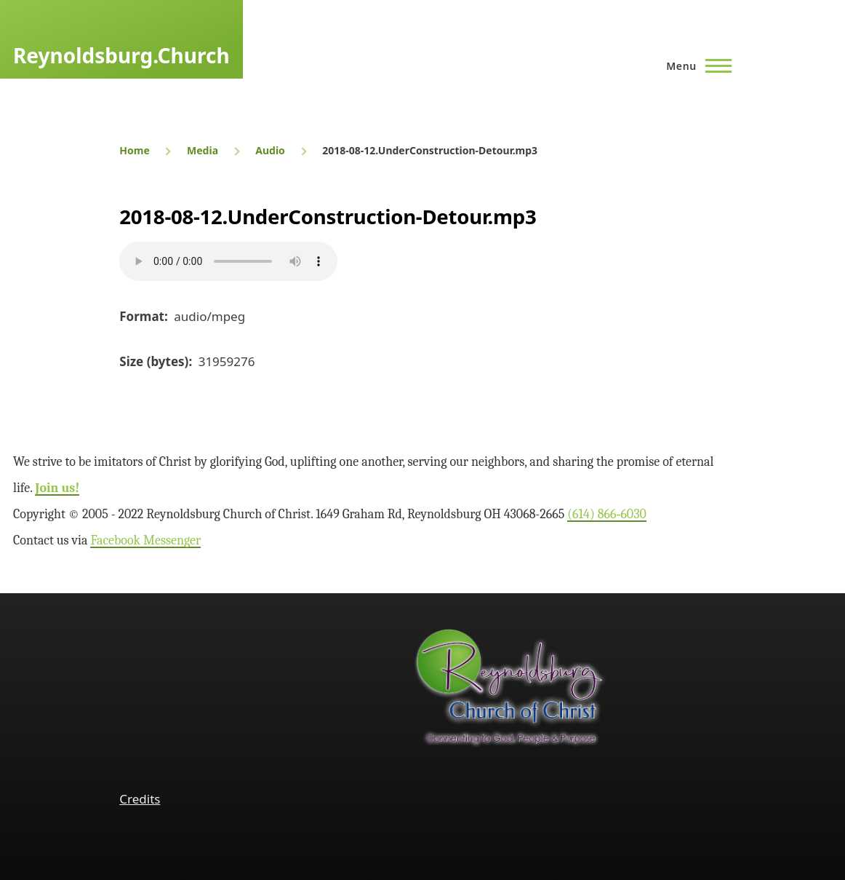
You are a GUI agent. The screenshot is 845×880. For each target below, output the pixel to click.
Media (202, 150)
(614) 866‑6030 (606, 514)
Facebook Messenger (145, 540)
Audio (270, 150)
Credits (139, 798)
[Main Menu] (694, 65)
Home (134, 150)
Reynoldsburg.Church (121, 55)
